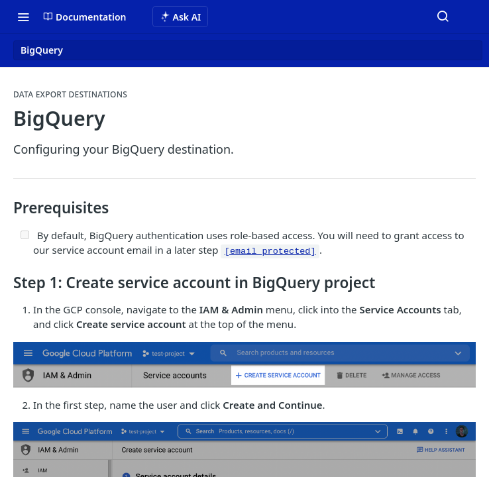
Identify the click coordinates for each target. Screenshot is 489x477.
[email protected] (270, 251)
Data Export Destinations (70, 94)
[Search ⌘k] (443, 16)
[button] (244, 365)
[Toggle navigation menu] (23, 16)
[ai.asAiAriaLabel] (180, 16)
